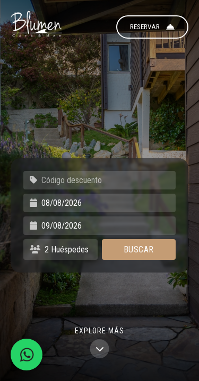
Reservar (152, 27)
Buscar (139, 249)
